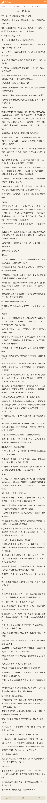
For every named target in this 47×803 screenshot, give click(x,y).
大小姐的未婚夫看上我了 (22, 6)
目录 (23, 798)
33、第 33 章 (36, 6)
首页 (10, 6)
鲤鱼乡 (7, 2)
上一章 (8, 798)
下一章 (37, 798)
